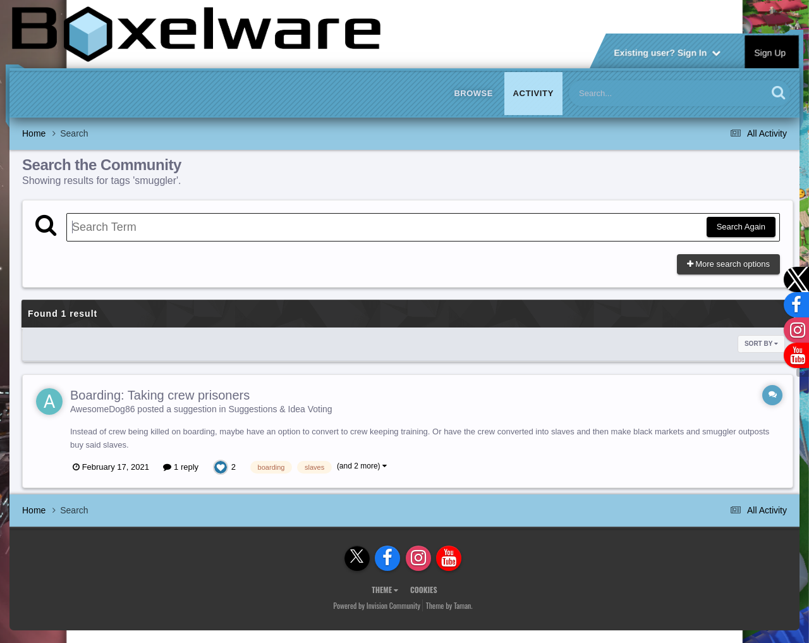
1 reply (180, 467)
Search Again (741, 226)
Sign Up (770, 52)
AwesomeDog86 (102, 409)
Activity (533, 93)
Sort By (761, 343)
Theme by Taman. (449, 605)
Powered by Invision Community (376, 605)
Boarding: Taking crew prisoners (160, 395)
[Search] (635, 93)
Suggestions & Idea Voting (280, 409)
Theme (385, 589)
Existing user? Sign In (667, 52)
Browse (473, 93)
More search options (728, 264)
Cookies (423, 589)
